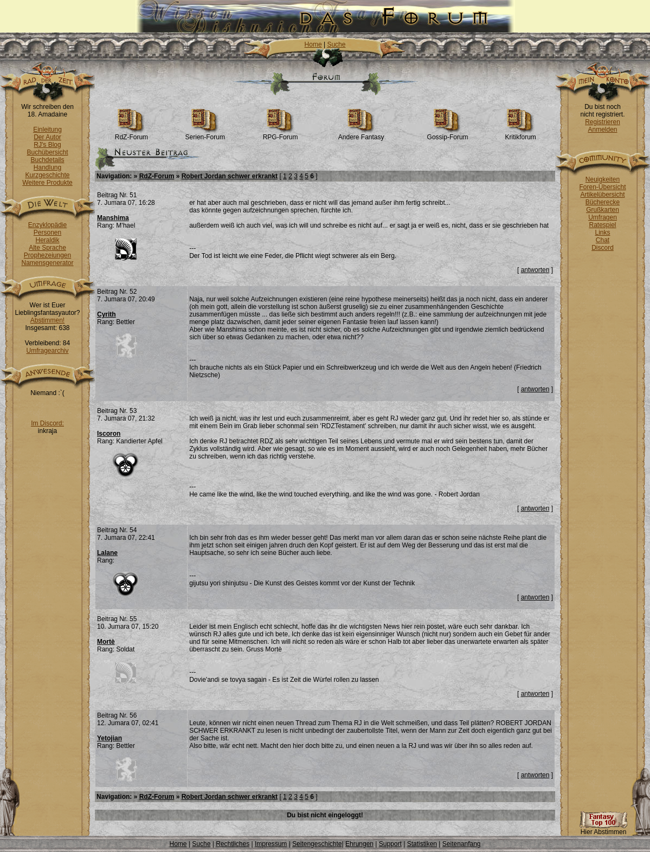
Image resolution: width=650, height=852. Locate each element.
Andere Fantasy (361, 134)
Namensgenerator (47, 263)
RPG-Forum (280, 134)
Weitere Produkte (47, 182)
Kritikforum (520, 134)
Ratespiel (602, 225)
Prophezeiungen (47, 255)
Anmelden (602, 129)
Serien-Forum (205, 134)
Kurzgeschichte (47, 175)
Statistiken (422, 844)
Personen (47, 232)
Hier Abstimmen (603, 829)
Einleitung (47, 129)
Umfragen (602, 217)
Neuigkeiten (602, 179)
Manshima (113, 218)
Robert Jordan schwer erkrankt (230, 176)
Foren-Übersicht (602, 187)
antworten (535, 270)
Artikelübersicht (602, 194)
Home (313, 44)
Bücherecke (602, 202)
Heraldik (47, 240)
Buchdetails (47, 160)
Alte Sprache (47, 247)
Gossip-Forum (447, 134)
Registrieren (602, 122)
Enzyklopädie (47, 225)
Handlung (47, 167)
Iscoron (108, 433)
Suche (336, 44)
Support (390, 844)
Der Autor (47, 137)
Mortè (106, 642)
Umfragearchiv (47, 350)
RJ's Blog (47, 145)
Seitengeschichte (317, 844)
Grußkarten (602, 210)
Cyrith (106, 314)
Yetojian (109, 738)
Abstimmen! (47, 320)
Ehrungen (359, 844)
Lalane (107, 553)
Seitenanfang (461, 844)
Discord (602, 247)
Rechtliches (232, 844)
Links (602, 232)
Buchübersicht (47, 152)
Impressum (271, 844)
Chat (602, 240)
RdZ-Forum (131, 134)
